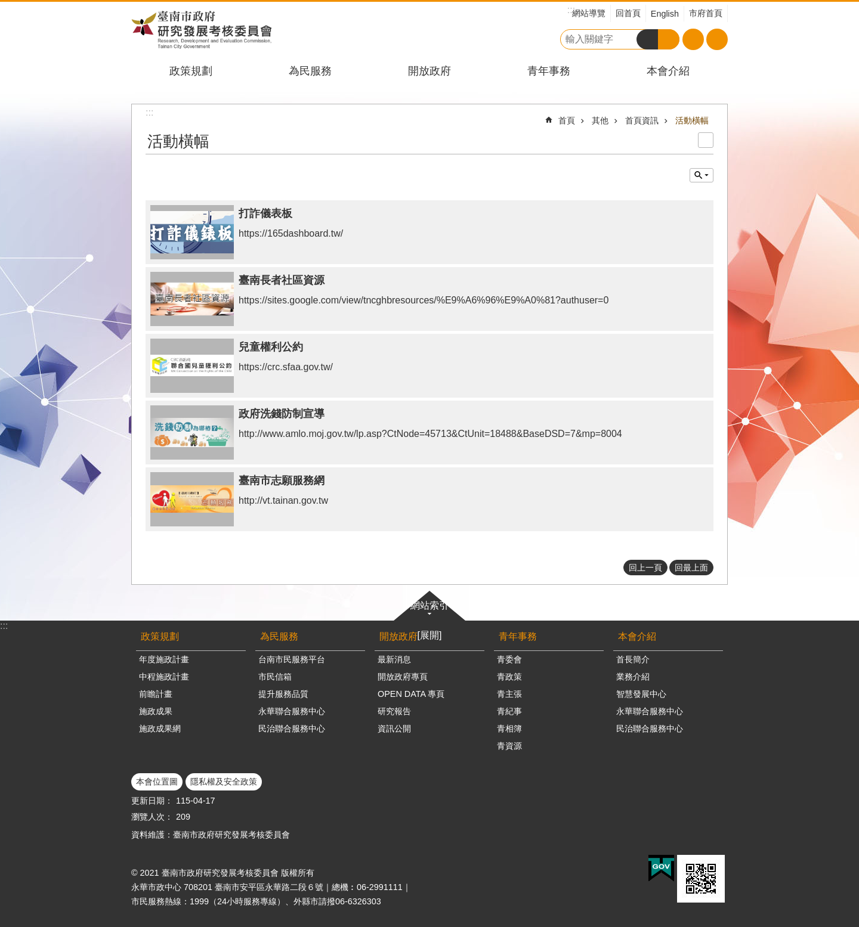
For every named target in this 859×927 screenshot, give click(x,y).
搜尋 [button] (647, 39)
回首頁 (628, 13)
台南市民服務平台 (291, 659)
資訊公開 (394, 728)
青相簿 (509, 728)
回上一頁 (645, 567)
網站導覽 (588, 13)
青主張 (509, 694)
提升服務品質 (283, 694)
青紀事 (509, 711)
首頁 (566, 120)
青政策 (509, 676)
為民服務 (310, 71)
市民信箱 (275, 676)
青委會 (509, 659)
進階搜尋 (668, 39)
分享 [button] (717, 39)
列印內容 (705, 140)
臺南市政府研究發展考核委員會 (201, 29)
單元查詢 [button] (701, 175)
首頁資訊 (642, 120)
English (665, 13)
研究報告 (394, 711)
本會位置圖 (157, 781)
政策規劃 (190, 71)
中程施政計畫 (164, 676)
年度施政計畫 (164, 659)
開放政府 (429, 71)
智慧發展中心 (641, 694)
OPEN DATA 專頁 (411, 694)
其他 (600, 120)
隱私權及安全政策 (223, 781)
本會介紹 (668, 71)
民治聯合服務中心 (291, 728)
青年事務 (548, 71)
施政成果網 (160, 728)
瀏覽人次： (152, 816)
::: (4, 626)
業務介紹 (633, 676)
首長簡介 (633, 659)
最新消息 (394, 659)
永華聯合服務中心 (291, 711)
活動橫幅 (692, 120)
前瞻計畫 (155, 694)
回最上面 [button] (691, 567)
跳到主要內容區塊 (6, 6)
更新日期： (152, 800)
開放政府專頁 (403, 676)
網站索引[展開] (429, 620)
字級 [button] (693, 39)
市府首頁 (705, 13)
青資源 (509, 746)
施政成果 (155, 711)
